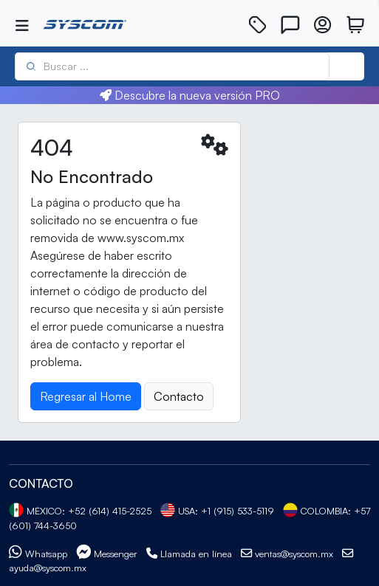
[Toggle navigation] (22, 26)
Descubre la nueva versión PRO (190, 95)
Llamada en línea (189, 553)
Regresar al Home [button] (86, 396)
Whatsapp (38, 553)
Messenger (106, 553)
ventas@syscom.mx (287, 553)
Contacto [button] (179, 396)
